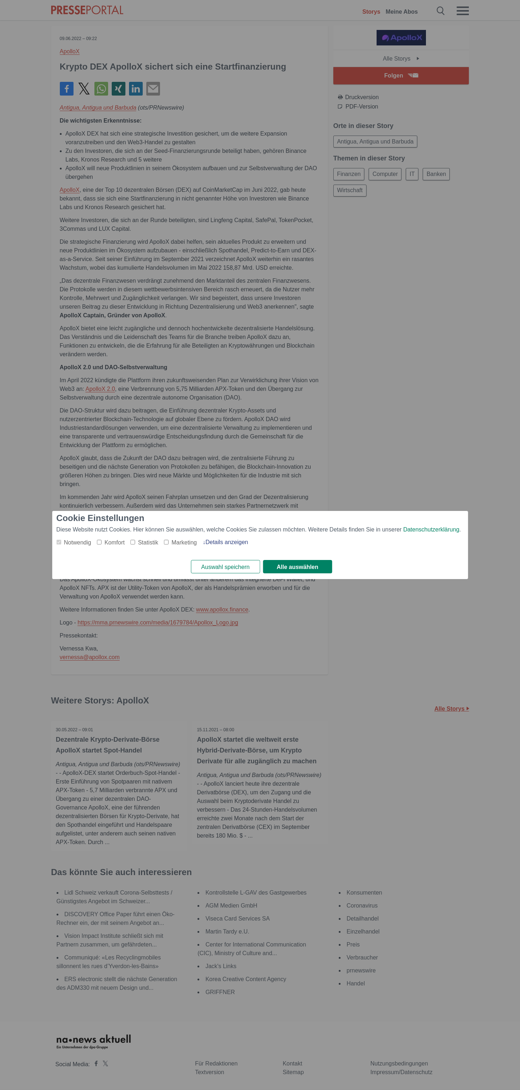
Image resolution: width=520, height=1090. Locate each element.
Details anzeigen (226, 542)
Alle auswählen (298, 567)
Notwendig (77, 542)
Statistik (148, 542)
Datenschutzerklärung (431, 529)
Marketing (184, 542)
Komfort (115, 542)
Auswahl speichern (225, 567)
